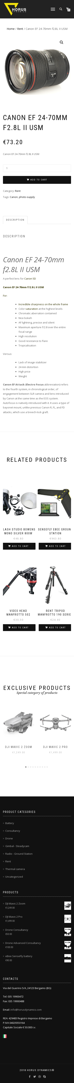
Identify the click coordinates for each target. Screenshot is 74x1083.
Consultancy (12, 831)
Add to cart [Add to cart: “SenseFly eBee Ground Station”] (57, 546)
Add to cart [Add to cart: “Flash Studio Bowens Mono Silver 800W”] (20, 546)
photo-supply (27, 197)
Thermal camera (15, 869)
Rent (20, 29)
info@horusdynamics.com (26, 1009)
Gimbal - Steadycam (17, 846)
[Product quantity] (37, 168)
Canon (14, 197)
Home (11, 29)
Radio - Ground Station (19, 853)
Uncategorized (14, 876)
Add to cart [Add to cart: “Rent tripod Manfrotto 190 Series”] (57, 627)
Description (15, 219)
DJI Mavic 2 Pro (55, 747)
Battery (9, 823)
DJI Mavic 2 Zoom (18, 747)
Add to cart (38, 180)
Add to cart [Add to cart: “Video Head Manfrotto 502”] (20, 627)
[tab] (15, 220)
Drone (9, 838)
